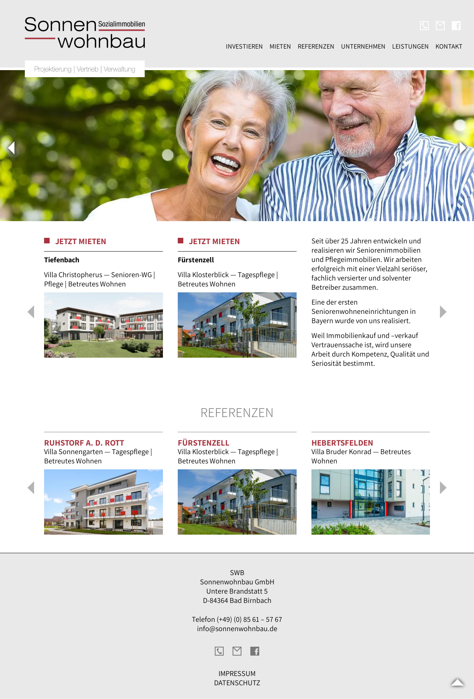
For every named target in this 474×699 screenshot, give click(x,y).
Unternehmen (363, 46)
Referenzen (316, 46)
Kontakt (449, 46)
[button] (31, 312)
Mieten (280, 46)
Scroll (457, 682)
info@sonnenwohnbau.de (237, 628)
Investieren (244, 46)
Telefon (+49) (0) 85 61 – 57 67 (237, 619)
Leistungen (410, 46)
